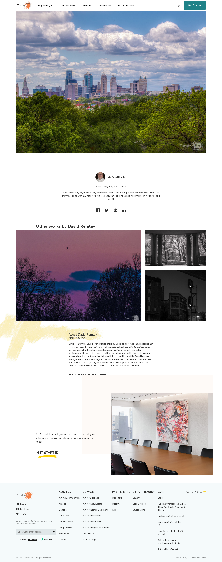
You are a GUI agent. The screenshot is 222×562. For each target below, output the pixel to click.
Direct (115, 509)
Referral (116, 503)
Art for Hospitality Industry (96, 527)
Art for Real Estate (92, 503)
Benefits (63, 509)
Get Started (195, 5)
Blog (160, 497)
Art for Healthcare (92, 515)
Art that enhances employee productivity (169, 542)
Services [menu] (87, 5)
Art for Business (91, 497)
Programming (65, 527)
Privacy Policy (181, 557)
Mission (62, 503)
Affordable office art (168, 549)
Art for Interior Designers (95, 509)
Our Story (64, 515)
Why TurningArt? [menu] (46, 5)
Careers (63, 539)
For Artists (88, 533)
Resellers (117, 497)
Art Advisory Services (70, 497)
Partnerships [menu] (104, 5)
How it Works (66, 521)
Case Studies (139, 503)
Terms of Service (198, 557)
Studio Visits (139, 509)
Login (178, 5)
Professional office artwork (171, 516)
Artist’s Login (89, 539)
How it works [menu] (68, 5)
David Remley (119, 177)
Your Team (64, 533)
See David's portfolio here (87, 374)
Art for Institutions (92, 521)
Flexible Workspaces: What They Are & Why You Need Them (172, 507)
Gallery (136, 497)
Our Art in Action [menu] (126, 5)
